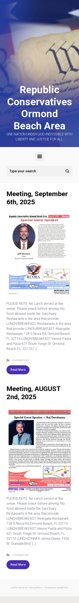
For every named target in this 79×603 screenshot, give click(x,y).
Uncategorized (20, 360)
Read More (18, 369)
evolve (14, 587)
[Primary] (39, 156)
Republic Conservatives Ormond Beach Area (39, 108)
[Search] (39, 171)
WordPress (62, 587)
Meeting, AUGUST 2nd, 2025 (33, 393)
